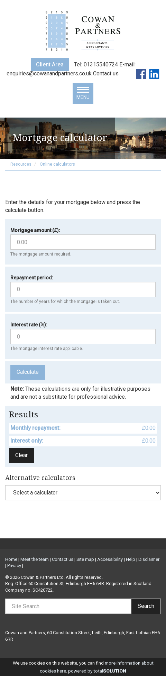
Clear (21, 455)
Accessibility (110, 559)
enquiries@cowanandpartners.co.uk (50, 73)
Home (11, 559)
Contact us (106, 73)
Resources (20, 164)
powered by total (97, 671)
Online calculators (57, 164)
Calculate (28, 372)
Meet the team (34, 559)
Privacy (14, 565)
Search (146, 606)
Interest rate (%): (28, 324)
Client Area (50, 64)
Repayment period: (31, 277)
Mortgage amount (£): (35, 230)
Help (130, 559)
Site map (85, 559)
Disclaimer (148, 559)
